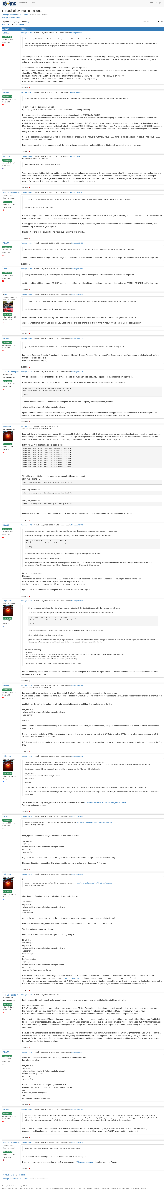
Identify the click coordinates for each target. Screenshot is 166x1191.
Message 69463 (26, 192)
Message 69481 (26, 1142)
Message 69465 (26, 269)
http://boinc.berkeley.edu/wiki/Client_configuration (105, 802)
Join (151, 3)
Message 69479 (26, 1052)
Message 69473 (26, 601)
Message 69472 (26, 525)
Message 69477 (26, 874)
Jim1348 (6, 156)
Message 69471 (26, 426)
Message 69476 (26, 816)
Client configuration (85, 1162)
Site (34, 3)
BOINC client (22, 15)
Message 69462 (26, 156)
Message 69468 (26, 338)
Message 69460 (26, 33)
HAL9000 (7, 427)
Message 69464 (26, 243)
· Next (22, 24)
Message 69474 (26, 685)
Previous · (6, 24)
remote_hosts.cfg (72, 978)
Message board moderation (11, 17)
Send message (7, 37)
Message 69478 (26, 995)
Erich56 (5, 33)
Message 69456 (76, 92)
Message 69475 (26, 756)
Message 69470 (26, 372)
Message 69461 (26, 92)
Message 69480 (26, 1109)
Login (158, 3)
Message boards (9, 15)
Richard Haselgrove (11, 192)
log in (28, 22)
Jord (6, 294)
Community (23, 3)
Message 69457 (76, 33)
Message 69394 (77, 372)
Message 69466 (26, 294)
